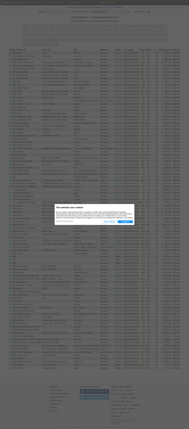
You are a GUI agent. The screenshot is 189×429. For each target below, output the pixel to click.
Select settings (109, 222)
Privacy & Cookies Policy (64, 221)
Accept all (125, 222)
